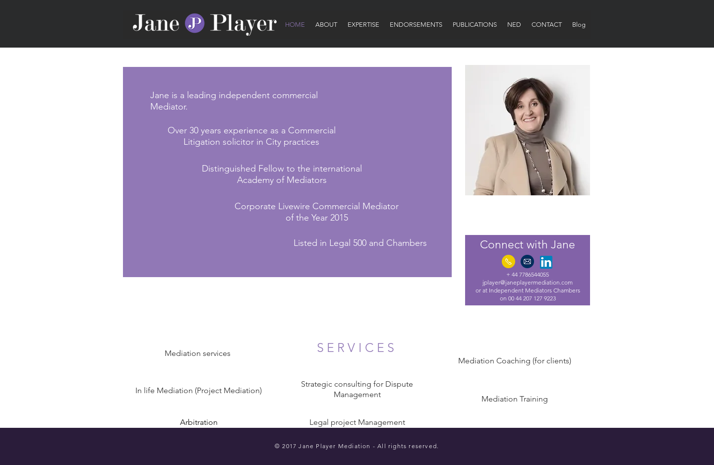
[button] (326, 24)
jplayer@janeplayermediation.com (527, 282)
